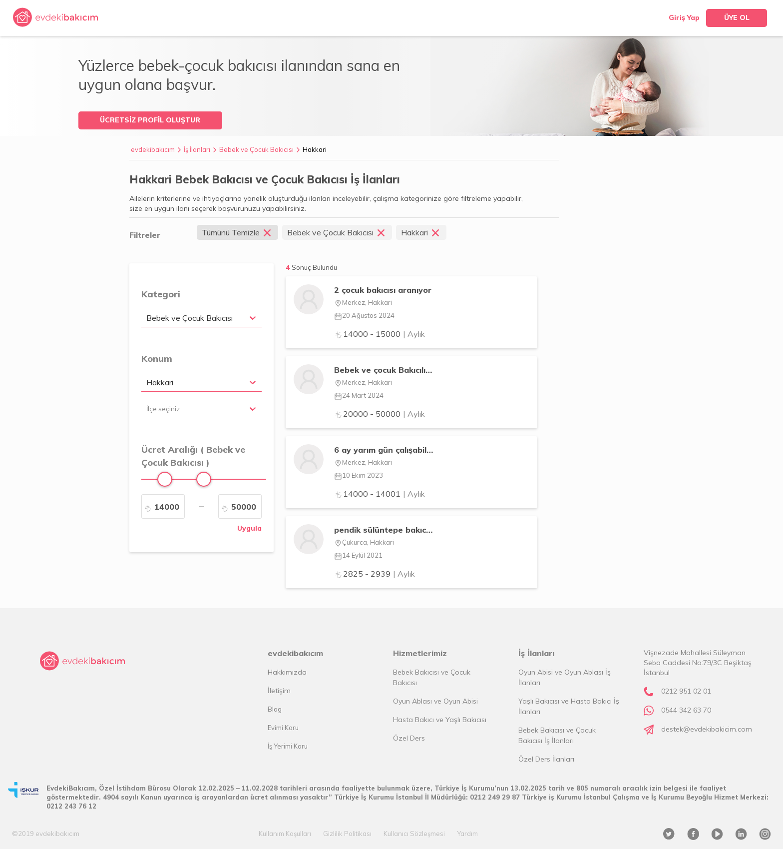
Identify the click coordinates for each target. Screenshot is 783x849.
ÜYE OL (737, 17)
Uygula (249, 528)
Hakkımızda (287, 672)
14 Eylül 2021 (358, 555)
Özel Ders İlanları (546, 759)
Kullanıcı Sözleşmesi (414, 834)
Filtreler (144, 235)
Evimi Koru (283, 728)
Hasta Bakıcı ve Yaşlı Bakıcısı (439, 719)
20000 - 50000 (379, 413)
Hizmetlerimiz (420, 653)
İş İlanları (197, 149)
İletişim (279, 690)
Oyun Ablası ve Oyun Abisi (435, 701)
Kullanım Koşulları (285, 834)
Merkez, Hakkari (363, 302)
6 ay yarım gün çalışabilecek (383, 450)
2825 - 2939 (374, 573)
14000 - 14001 (379, 493)
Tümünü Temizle (237, 232)
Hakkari (315, 149)
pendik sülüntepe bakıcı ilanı (383, 530)
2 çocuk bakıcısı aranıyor (382, 290)
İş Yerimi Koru (288, 746)
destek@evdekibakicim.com (706, 729)
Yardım (467, 834)
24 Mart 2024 (359, 395)
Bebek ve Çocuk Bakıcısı (256, 149)
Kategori (160, 294)
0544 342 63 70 (686, 710)
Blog (275, 709)
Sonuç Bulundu (314, 267)
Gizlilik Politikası (347, 834)
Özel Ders (409, 738)
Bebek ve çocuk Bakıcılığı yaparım (383, 370)
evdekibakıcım (153, 149)
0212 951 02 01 (686, 691)
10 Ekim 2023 (358, 475)
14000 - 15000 (379, 333)
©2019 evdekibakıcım (45, 834)
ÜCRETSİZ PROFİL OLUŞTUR (150, 119)
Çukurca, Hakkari (364, 542)
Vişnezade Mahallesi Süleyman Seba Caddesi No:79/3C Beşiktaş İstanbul (698, 662)
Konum (156, 358)
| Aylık (414, 334)
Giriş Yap (684, 17)
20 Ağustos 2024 (364, 315)
